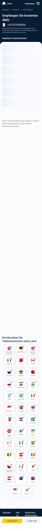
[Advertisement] (21, 163)
